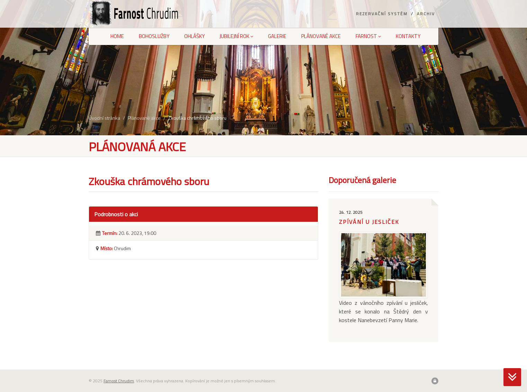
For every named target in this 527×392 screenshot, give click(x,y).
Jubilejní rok (236, 36)
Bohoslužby (154, 36)
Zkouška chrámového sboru (197, 117)
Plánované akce (321, 36)
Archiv (426, 13)
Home (117, 36)
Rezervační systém (382, 13)
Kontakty (408, 36)
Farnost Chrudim (119, 380)
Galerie (277, 36)
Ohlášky (194, 36)
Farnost (368, 36)
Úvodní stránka (104, 117)
